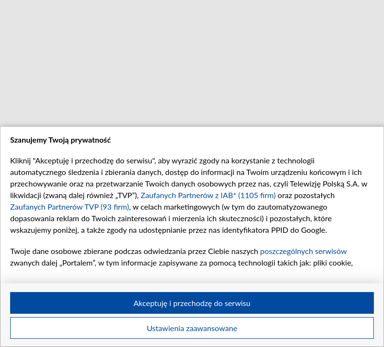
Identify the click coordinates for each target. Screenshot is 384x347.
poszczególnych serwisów (303, 250)
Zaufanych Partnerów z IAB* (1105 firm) (208, 195)
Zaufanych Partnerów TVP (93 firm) (69, 206)
